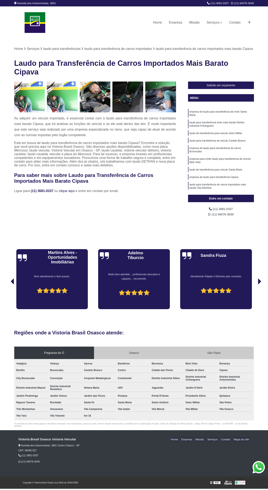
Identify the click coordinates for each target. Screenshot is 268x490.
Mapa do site (242, 440)
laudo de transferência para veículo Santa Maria (215, 174)
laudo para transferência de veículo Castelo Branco (217, 143)
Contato (235, 22)
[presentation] (6, 298)
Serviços (213, 22)
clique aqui (67, 191)
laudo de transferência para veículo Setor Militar (215, 135)
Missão (194, 22)
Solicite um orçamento (221, 85)
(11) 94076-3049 (242, 3)
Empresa (175, 22)
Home (157, 22)
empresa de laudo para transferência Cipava (213, 182)
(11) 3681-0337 (218, 3)
